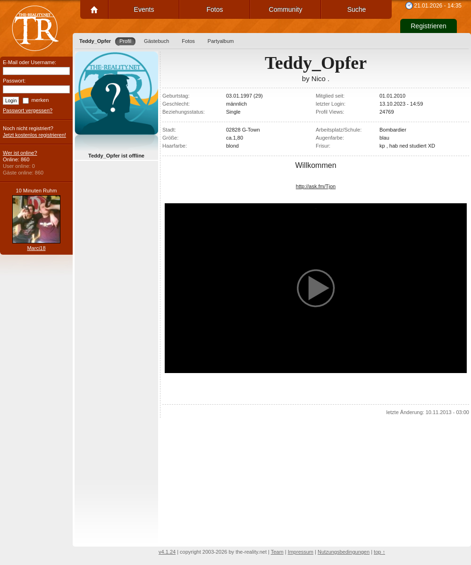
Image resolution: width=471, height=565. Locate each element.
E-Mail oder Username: (29, 62)
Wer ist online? (20, 153)
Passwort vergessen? (27, 110)
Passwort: (14, 80)
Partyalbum (221, 41)
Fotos (214, 9)
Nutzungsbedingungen (344, 552)
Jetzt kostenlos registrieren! (34, 135)
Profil (125, 41)
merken (40, 100)
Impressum (300, 552)
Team (277, 552)
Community (286, 9)
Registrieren (428, 26)
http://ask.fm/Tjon (316, 186)
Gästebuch (156, 41)
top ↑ (379, 552)
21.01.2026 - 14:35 (438, 5)
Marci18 (36, 248)
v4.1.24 (167, 552)
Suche (356, 9)
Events (144, 9)
